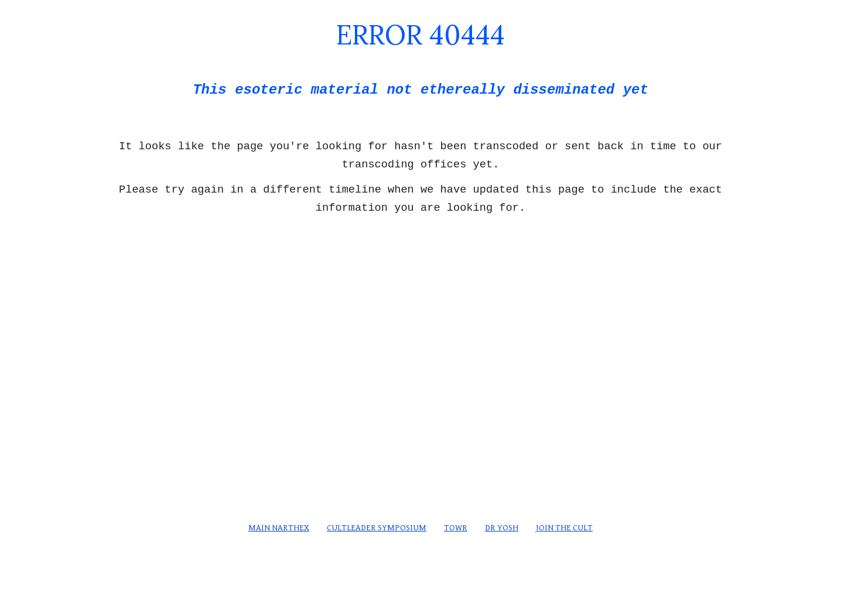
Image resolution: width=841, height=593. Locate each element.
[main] (420, 59)
